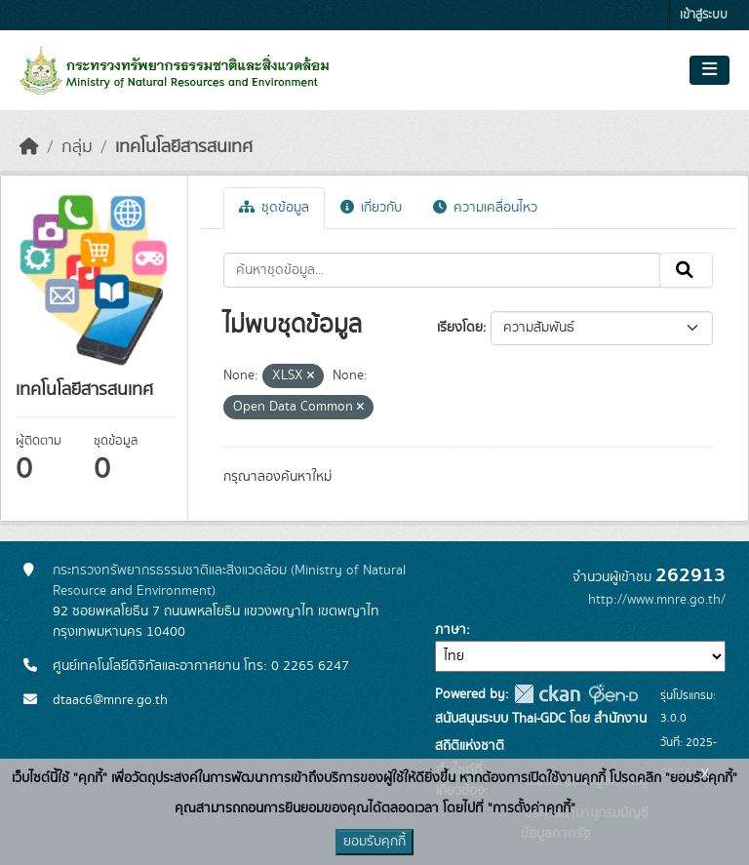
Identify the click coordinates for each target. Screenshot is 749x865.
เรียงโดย (460, 327)
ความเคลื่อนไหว (485, 207)
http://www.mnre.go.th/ (657, 599)
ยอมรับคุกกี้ (374, 841)
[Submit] (686, 270)
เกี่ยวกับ (371, 207)
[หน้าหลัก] (29, 147)
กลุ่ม (77, 147)
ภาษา (450, 630)
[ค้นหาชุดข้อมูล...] (442, 270)
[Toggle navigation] (709, 70)
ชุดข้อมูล (274, 207)
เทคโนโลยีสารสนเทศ (184, 147)
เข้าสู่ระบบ (704, 15)
